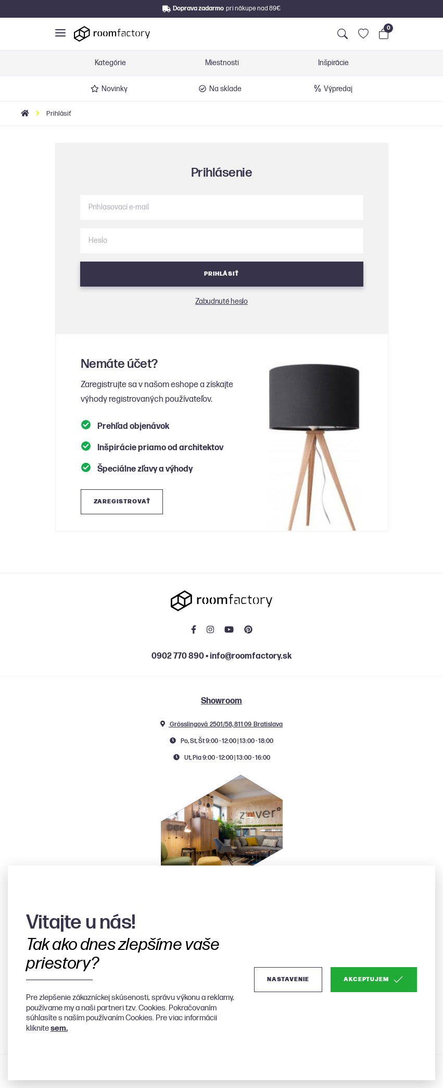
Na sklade (220, 88)
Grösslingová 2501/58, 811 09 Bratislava (221, 724)
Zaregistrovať (122, 501)
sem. (59, 1028)
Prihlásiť (221, 273)
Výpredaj (332, 88)
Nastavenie (288, 979)
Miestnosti (222, 63)
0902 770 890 (177, 656)
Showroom (221, 701)
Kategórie (110, 63)
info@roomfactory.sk (251, 656)
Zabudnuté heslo (221, 301)
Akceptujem (374, 979)
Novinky (109, 88)
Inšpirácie (333, 63)
